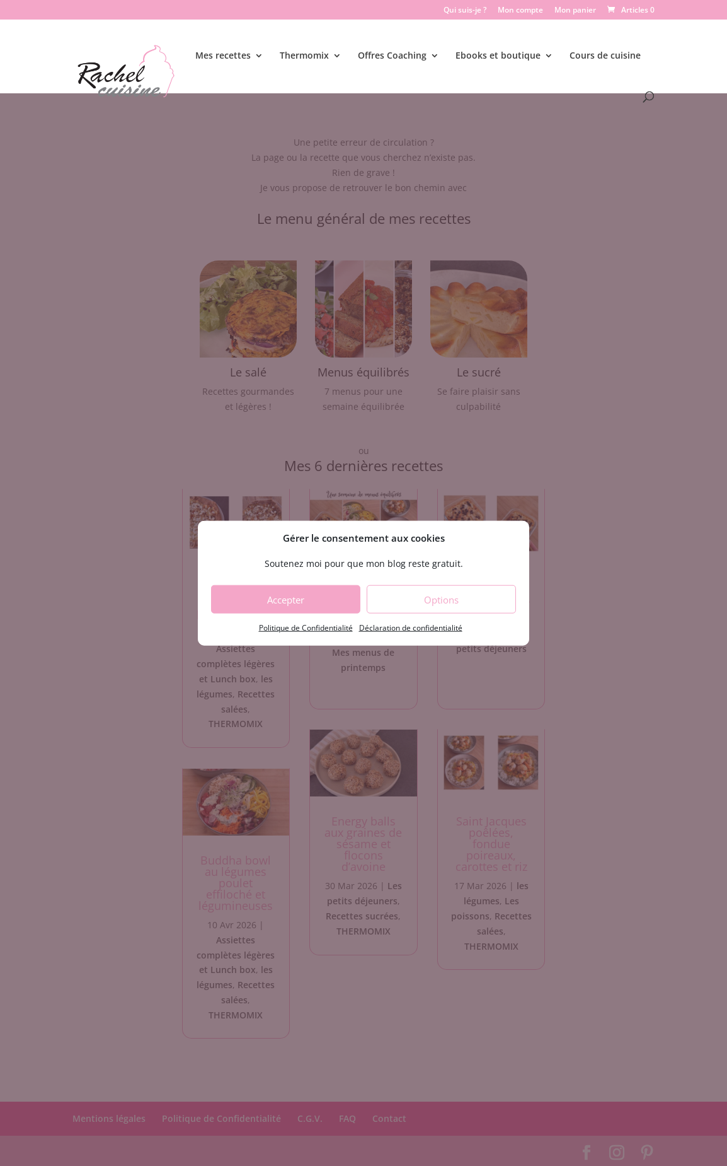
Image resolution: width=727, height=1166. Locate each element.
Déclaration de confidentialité (410, 627)
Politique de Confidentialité (306, 627)
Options (441, 599)
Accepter (285, 599)
